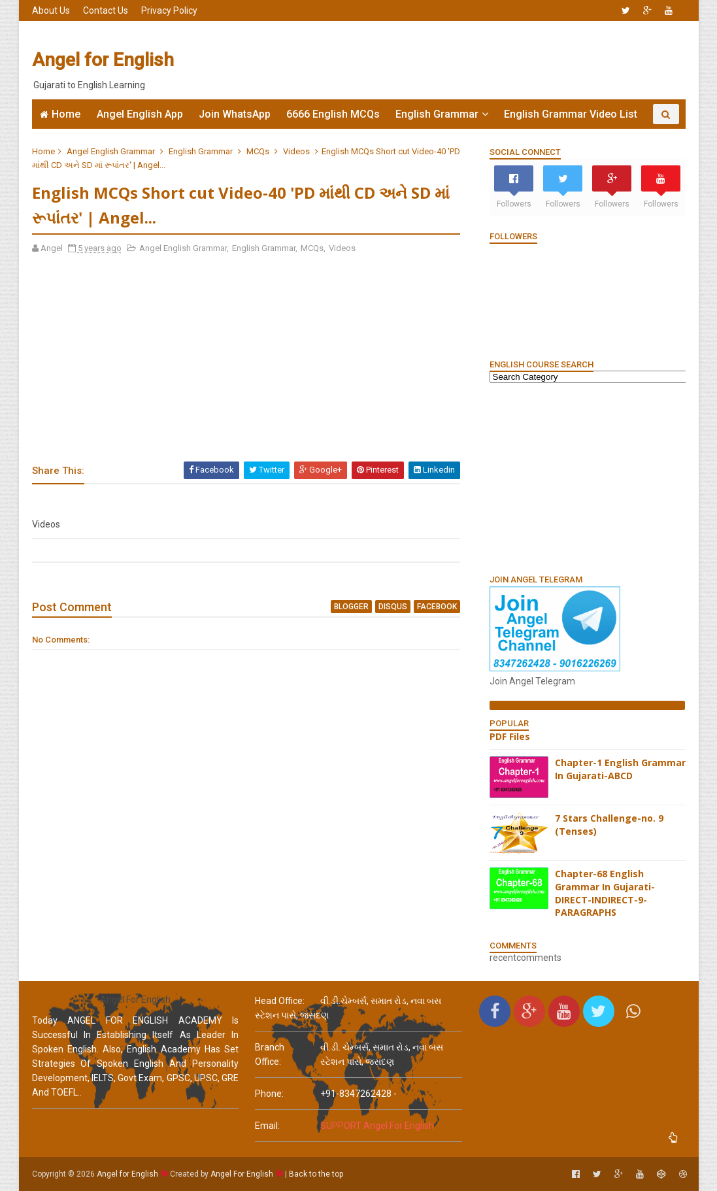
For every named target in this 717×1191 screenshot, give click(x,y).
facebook (437, 606)
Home (66, 114)
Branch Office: (269, 1054)
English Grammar (436, 114)
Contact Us (105, 10)
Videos (296, 151)
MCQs (257, 151)
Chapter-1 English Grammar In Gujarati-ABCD (620, 769)
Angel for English (103, 60)
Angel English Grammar (111, 151)
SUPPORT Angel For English (377, 1125)
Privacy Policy (169, 10)
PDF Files (510, 736)
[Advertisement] (447, 60)
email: (267, 1125)
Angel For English (241, 1174)
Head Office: (280, 1001)
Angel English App (140, 114)
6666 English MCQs (333, 114)
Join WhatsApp (235, 114)
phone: (269, 1093)
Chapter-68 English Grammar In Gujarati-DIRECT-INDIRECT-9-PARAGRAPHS (605, 892)
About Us (51, 10)
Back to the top (316, 1174)
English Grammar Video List (570, 114)
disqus (392, 606)
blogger (351, 606)
